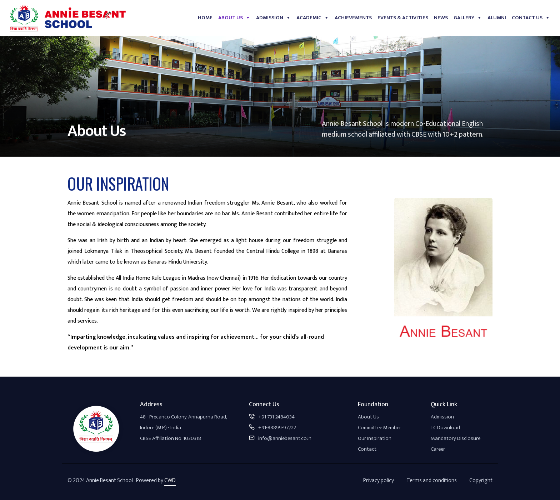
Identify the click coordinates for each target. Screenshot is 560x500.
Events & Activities (403, 17)
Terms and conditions (431, 480)
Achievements (353, 17)
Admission (273, 18)
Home (205, 17)
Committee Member (379, 427)
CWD (170, 480)
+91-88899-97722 (277, 427)
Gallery (468, 18)
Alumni (497, 17)
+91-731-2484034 (276, 416)
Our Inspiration (374, 438)
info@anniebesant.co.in (284, 438)
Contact (367, 449)
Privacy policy (378, 480)
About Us (234, 18)
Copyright (480, 480)
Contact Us (531, 18)
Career (438, 449)
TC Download (445, 427)
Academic (312, 18)
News (441, 17)
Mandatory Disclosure (455, 438)
